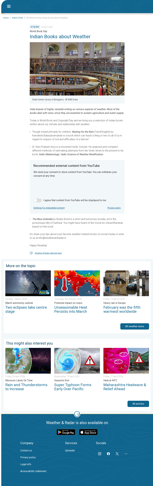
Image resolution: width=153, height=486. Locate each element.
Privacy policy (114, 208)
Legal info (25, 464)
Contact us (26, 450)
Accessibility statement (33, 471)
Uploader (70, 450)
